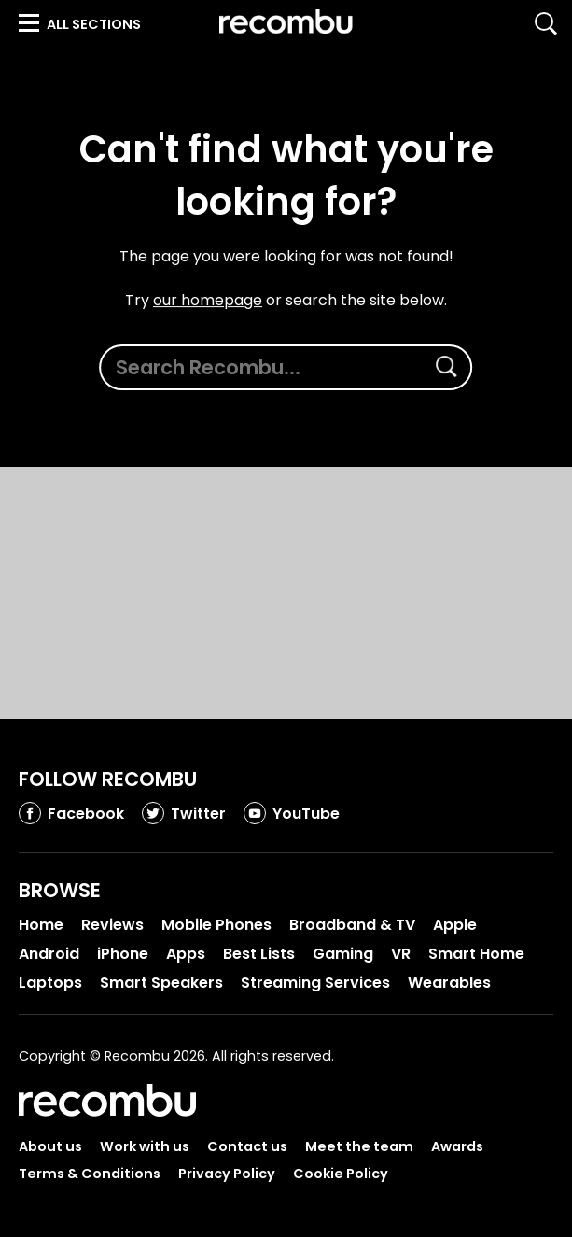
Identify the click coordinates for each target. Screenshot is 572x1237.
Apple (455, 924)
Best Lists (259, 953)
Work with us (144, 1146)
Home (41, 924)
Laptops (50, 982)
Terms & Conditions (89, 1173)
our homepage (207, 301)
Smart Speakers (161, 982)
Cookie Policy (340, 1173)
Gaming (343, 953)
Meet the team (359, 1146)
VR (401, 953)
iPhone (122, 953)
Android (49, 953)
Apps (185, 953)
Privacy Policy (226, 1173)
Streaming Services (315, 982)
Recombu (286, 21)
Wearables (449, 982)
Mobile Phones (216, 924)
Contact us (247, 1146)
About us (50, 1146)
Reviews (112, 924)
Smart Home (476, 953)
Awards (457, 1146)
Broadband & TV (352, 924)
